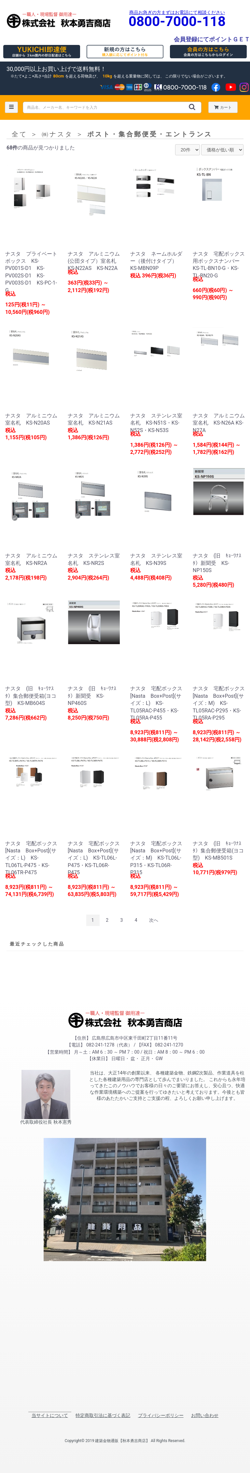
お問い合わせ (204, 1415)
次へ (153, 920)
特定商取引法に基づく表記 (103, 1415)
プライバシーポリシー (161, 1415)
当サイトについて (50, 1415)
